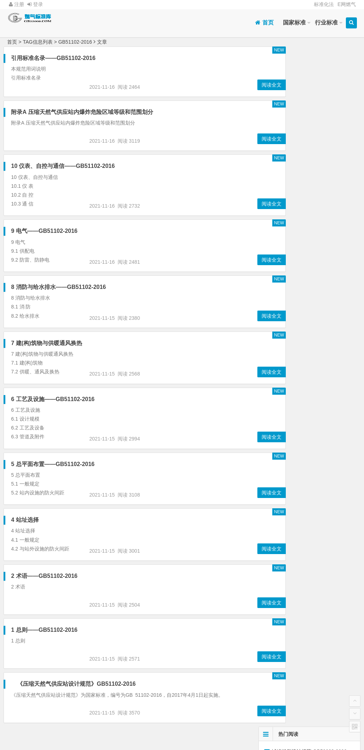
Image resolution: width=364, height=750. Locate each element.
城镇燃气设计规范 (287, 257)
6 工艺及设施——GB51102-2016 (53, 399)
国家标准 (294, 23)
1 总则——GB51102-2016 (44, 630)
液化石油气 (331, 229)
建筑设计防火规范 (332, 216)
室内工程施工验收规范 (332, 285)
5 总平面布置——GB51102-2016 (53, 464)
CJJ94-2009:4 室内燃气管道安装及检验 (317, 121)
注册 (16, 4)
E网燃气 (346, 4)
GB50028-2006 (332, 243)
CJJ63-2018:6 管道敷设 (298, 151)
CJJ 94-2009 (287, 285)
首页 (264, 23)
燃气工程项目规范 (332, 257)
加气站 (287, 202)
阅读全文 (241, 85)
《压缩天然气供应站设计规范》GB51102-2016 (77, 684)
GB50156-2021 (332, 202)
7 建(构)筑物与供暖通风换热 (46, 343)
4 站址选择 (24, 520)
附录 (287, 216)
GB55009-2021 (287, 271)
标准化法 (324, 4)
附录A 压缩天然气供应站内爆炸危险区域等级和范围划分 (82, 112)
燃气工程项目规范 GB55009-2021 (309, 81)
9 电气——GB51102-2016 (44, 231)
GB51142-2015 (287, 243)
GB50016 (287, 229)
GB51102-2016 (332, 271)
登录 (35, 4)
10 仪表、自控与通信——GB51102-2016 (63, 166)
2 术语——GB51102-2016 (44, 576)
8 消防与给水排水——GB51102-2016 (58, 287)
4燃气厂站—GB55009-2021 (302, 101)
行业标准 (326, 23)
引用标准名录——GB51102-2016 (53, 58)
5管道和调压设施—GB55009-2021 (312, 161)
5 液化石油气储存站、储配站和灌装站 (313, 91)
